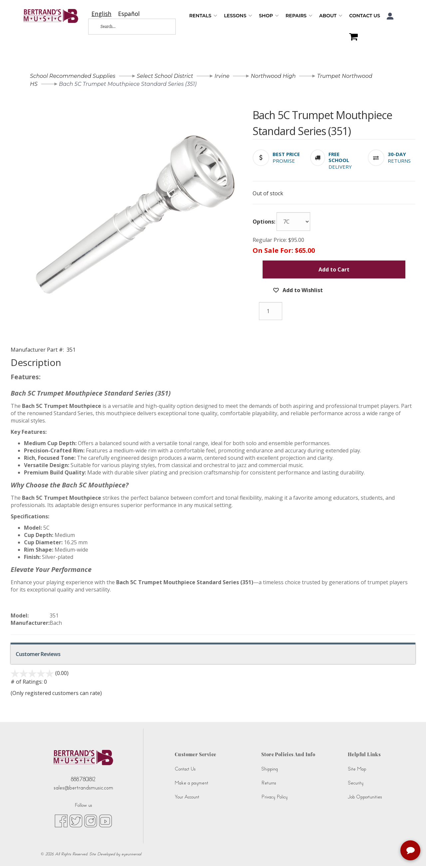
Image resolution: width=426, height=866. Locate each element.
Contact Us (364, 16)
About (330, 16)
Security (355, 783)
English (101, 14)
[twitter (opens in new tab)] (76, 821)
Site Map (357, 769)
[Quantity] (270, 311)
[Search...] (126, 26)
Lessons (238, 16)
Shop (269, 16)
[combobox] (101, 14)
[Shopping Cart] (352, 37)
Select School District (165, 76)
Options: (264, 221)
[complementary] (411, 851)
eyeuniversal (131, 854)
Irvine (221, 76)
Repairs (299, 16)
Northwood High (273, 76)
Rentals (203, 16)
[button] (390, 16)
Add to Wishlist (302, 290)
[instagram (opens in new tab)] (90, 821)
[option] (129, 14)
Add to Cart (334, 269)
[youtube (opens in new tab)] (105, 821)
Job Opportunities (365, 797)
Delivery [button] (340, 166)
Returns (268, 783)
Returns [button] (399, 160)
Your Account (187, 797)
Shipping (269, 769)
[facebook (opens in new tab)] (61, 821)
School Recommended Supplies (72, 76)
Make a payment (191, 783)
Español (129, 14)
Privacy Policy (274, 797)
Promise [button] (284, 160)
